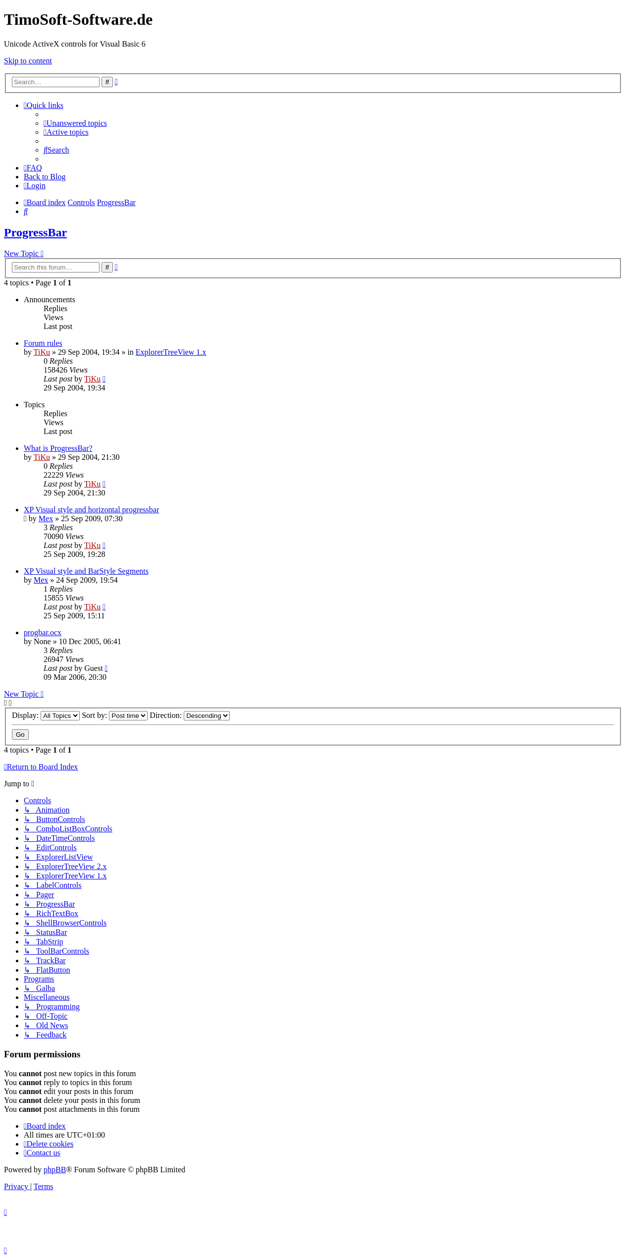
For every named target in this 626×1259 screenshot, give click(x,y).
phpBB (55, 1169)
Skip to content (28, 60)
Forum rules (43, 343)
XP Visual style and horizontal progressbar (91, 509)
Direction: (190, 715)
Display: (46, 715)
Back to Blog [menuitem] (44, 176)
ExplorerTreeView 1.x (171, 352)
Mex (46, 518)
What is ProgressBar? (58, 448)
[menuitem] (75, 123)
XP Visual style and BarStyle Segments (86, 571)
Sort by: (115, 715)
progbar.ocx (42, 632)
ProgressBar (35, 232)
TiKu (42, 352)
